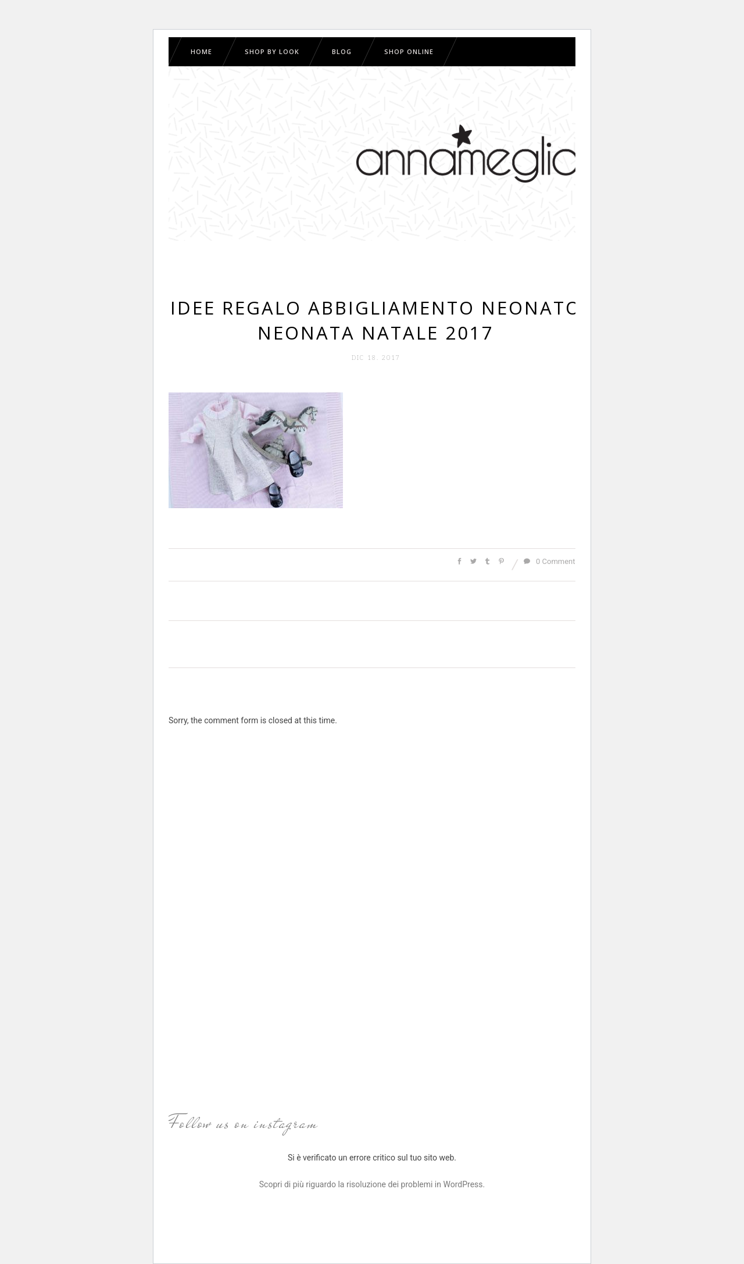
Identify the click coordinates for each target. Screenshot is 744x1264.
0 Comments (551, 561)
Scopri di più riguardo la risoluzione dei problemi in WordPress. (372, 1184)
